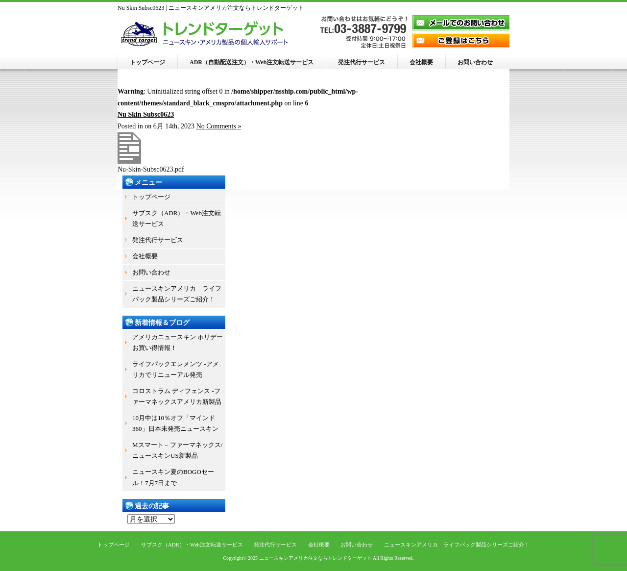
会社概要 (421, 62)
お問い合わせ (475, 62)
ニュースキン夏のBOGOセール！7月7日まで (173, 477)
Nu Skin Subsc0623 (146, 114)
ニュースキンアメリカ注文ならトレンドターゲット (315, 558)
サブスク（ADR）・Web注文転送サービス (176, 218)
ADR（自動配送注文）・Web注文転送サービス (252, 62)
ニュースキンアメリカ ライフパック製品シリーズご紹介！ (176, 294)
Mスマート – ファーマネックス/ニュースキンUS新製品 (177, 450)
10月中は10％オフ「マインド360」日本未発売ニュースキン (175, 423)
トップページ (147, 62)
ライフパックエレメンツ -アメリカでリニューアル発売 (175, 369)
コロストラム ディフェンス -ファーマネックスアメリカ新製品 (176, 396)
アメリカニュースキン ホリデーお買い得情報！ (177, 342)
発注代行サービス (361, 62)
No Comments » (218, 126)
